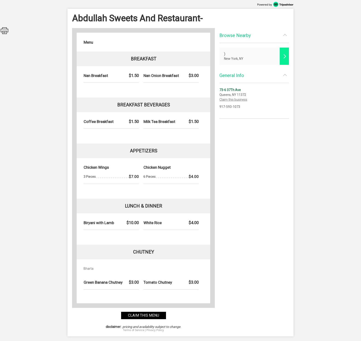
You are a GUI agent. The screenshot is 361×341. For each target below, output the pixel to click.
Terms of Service (133, 330)
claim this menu (143, 315)
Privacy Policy (155, 330)
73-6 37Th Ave (230, 90)
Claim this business (233, 99)
